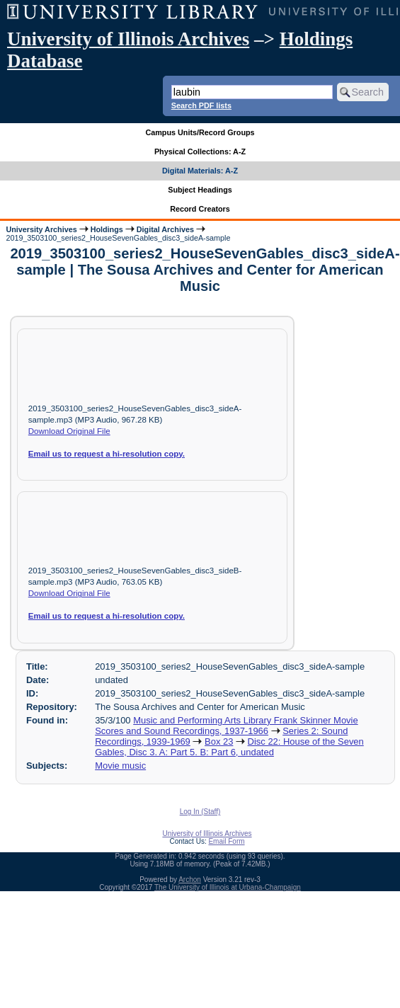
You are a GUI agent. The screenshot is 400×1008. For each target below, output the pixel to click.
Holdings (107, 229)
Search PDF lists (201, 105)
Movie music (120, 765)
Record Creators (200, 209)
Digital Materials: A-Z (200, 170)
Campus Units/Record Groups (199, 132)
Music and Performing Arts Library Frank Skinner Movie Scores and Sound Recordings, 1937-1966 (226, 725)
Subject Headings (200, 189)
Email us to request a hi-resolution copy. (106, 453)
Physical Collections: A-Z (200, 151)
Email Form (226, 841)
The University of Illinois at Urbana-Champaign (227, 887)
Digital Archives (165, 229)
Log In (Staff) (200, 811)
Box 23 (219, 741)
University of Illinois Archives (128, 39)
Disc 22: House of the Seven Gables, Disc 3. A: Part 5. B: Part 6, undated (229, 746)
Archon (189, 879)
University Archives (41, 229)
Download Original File (69, 431)
